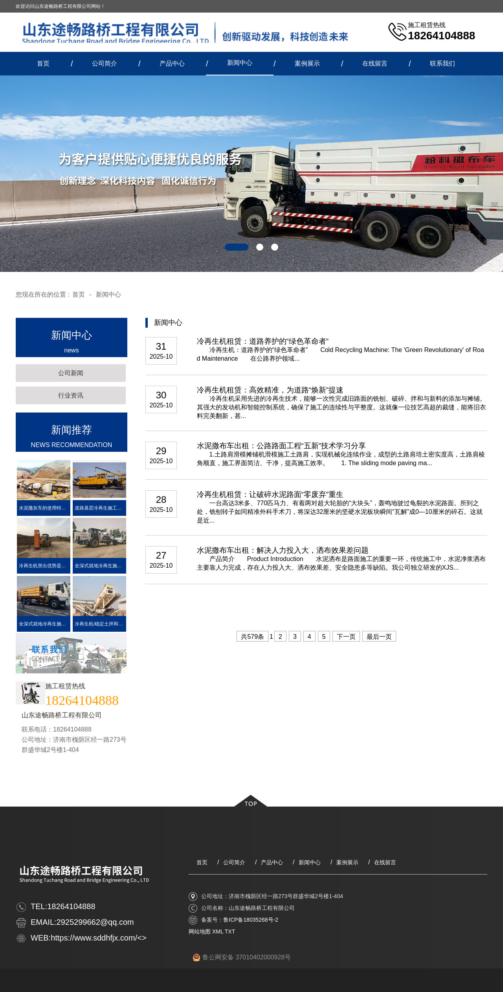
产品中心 (172, 63)
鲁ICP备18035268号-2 (250, 920)
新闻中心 (239, 62)
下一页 (346, 636)
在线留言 (374, 63)
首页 (43, 63)
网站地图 (200, 931)
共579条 (252, 636)
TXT (230, 931)
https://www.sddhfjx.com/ (94, 937)
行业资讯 (70, 395)
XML (217, 931)
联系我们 (442, 63)
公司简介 (104, 63)
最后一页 (379, 636)
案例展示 (307, 63)
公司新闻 (70, 373)
